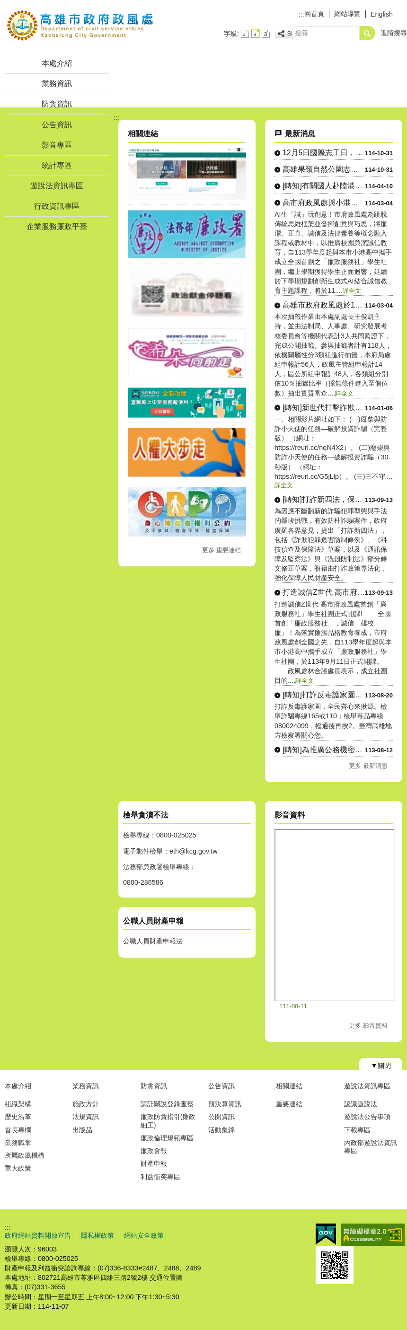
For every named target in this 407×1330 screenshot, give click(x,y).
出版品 (82, 1130)
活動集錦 (221, 1130)
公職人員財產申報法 (153, 941)
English (382, 14)
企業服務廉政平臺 (57, 226)
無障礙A (373, 1235)
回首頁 (314, 14)
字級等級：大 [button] (266, 34)
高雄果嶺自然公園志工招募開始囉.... (324, 169)
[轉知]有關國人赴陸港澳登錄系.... (324, 186)
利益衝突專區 (160, 1176)
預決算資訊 (224, 1104)
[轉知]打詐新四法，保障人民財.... (324, 499)
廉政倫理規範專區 (167, 1138)
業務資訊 (57, 83)
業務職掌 (18, 1142)
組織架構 (18, 1104)
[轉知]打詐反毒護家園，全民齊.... (324, 695)
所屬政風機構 (24, 1155)
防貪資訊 (57, 104)
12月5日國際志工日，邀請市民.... (324, 153)
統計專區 (57, 165)
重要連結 (289, 1104)
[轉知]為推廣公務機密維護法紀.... (324, 750)
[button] (367, 33)
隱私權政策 (97, 1235)
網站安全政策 (144, 1235)
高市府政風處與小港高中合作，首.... (324, 203)
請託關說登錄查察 (167, 1104)
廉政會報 (154, 1150)
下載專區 (357, 1130)
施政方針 (85, 1104)
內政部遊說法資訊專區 (370, 1146)
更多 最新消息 (368, 765)
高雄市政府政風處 (80, 25)
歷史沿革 (18, 1116)
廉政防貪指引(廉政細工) (168, 1120)
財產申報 (154, 1163)
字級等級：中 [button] (255, 33)
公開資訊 (221, 1116)
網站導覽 (347, 14)
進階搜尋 (393, 32)
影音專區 (57, 145)
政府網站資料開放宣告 (38, 1235)
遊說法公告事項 (367, 1116)
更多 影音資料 (368, 1025)
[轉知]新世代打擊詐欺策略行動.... (324, 408)
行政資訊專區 (57, 206)
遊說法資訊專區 (56, 186)
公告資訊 (57, 125)
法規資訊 (85, 1116)
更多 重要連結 (221, 550)
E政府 (326, 1234)
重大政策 (18, 1168)
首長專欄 (18, 1130)
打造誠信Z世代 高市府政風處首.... (324, 592)
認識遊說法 (360, 1104)
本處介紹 (57, 63)
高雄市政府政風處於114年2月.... (324, 305)
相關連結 (289, 1086)
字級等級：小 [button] (245, 34)
